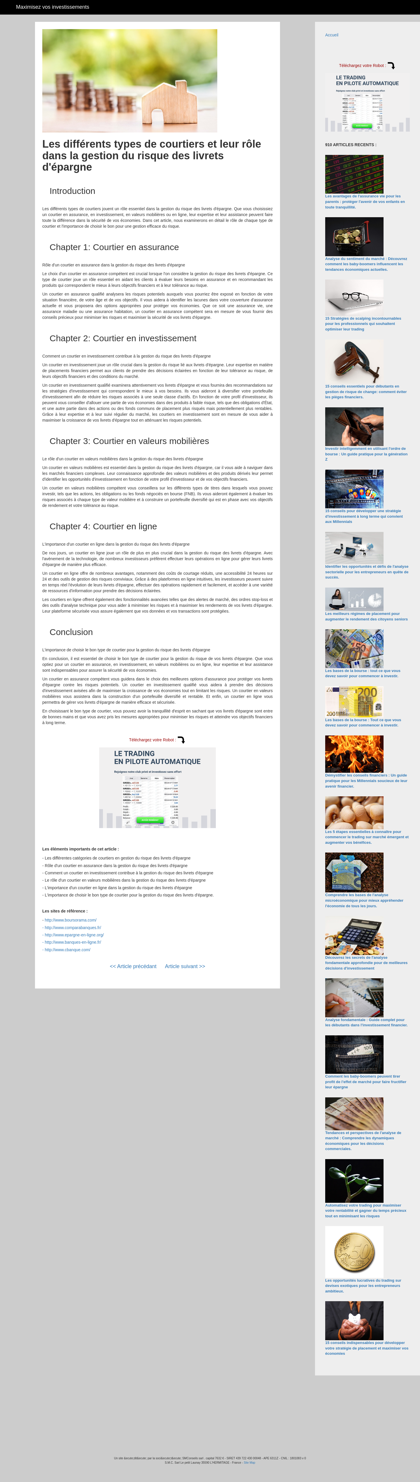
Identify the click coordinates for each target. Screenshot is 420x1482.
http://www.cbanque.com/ (67, 949)
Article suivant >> (185, 966)
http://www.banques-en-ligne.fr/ (73, 942)
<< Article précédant (133, 966)
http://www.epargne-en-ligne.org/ (74, 935)
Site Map (249, 1462)
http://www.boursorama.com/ (71, 920)
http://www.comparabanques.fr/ (73, 927)
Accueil (331, 35)
